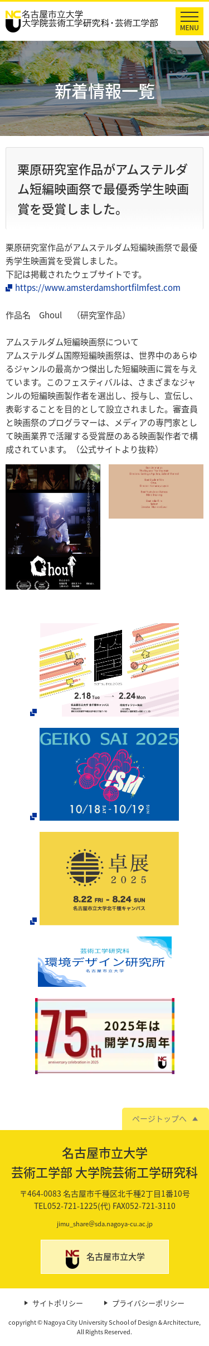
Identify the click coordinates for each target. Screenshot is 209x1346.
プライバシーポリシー (148, 1303)
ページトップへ (159, 1118)
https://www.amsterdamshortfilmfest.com (98, 287)
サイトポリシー (57, 1303)
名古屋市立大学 (115, 1256)
